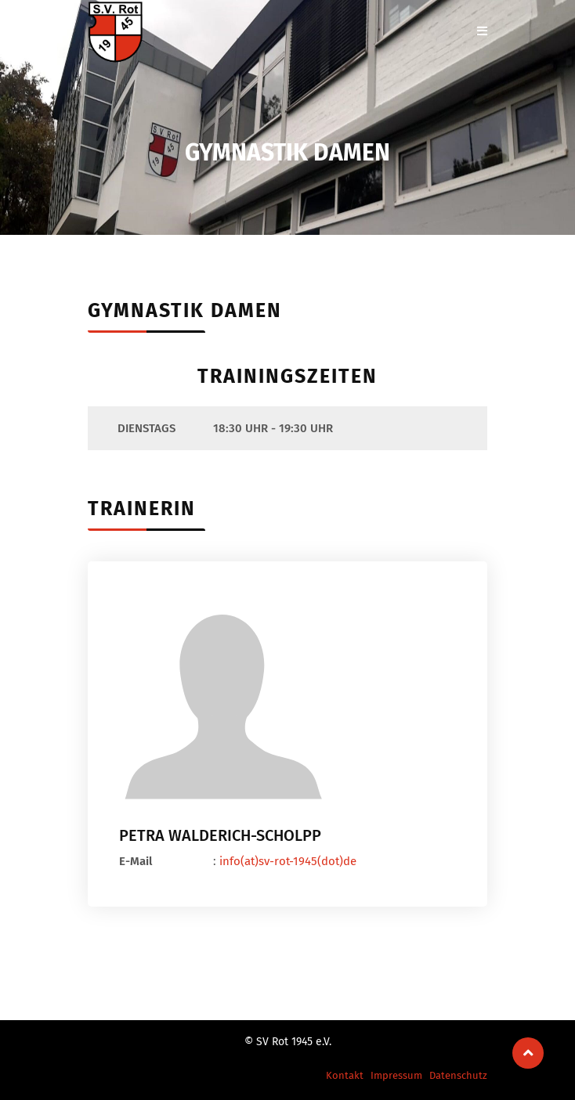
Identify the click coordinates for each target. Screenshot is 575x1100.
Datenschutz (458, 1075)
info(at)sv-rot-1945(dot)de (287, 861)
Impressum (396, 1075)
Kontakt (344, 1075)
